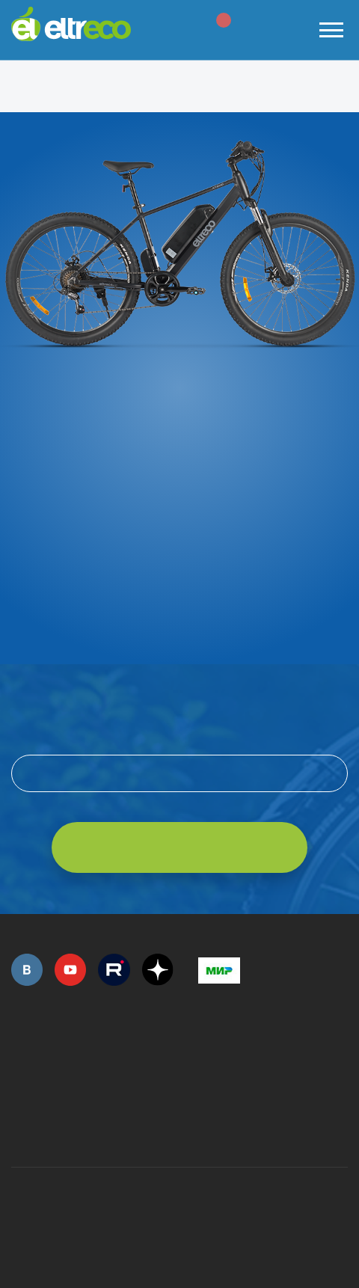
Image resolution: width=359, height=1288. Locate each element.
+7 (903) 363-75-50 (206, 1128)
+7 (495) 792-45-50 (19, 1058)
